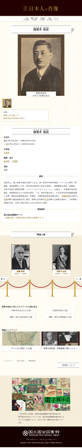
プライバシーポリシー (47, 440)
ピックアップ (58, 19)
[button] (7, 104)
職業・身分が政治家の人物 (21, 318)
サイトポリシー (32, 440)
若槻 (5, 200)
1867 (8, 145)
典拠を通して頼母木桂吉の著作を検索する (24, 218)
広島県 (6, 153)
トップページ (8, 361)
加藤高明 (65, 197)
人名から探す (20, 361)
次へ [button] (77, 280)
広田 (47, 200)
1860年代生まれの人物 (21, 311)
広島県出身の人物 (60, 311)
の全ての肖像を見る (41, 95)
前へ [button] (5, 280)
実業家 (15, 162)
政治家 (7, 162)
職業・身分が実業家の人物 (60, 318)
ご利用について (68, 366)
